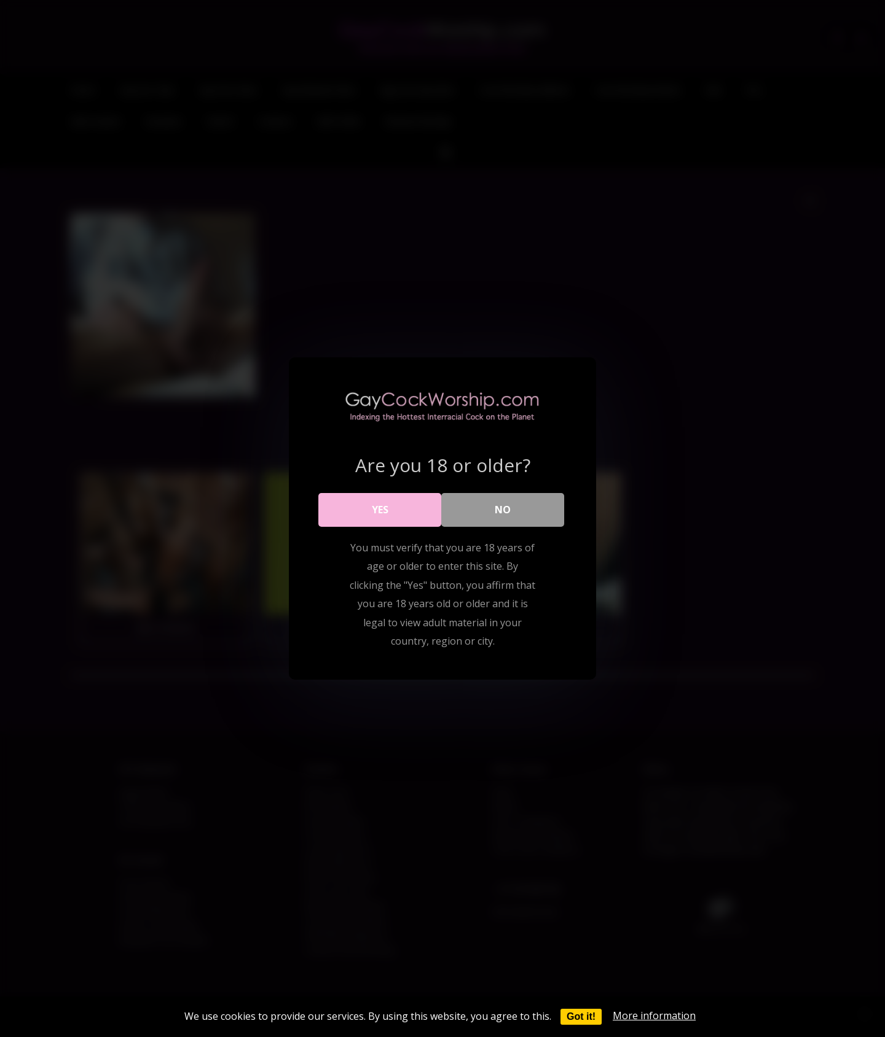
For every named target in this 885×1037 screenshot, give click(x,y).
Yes (380, 509)
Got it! (581, 1016)
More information (654, 1015)
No (503, 509)
